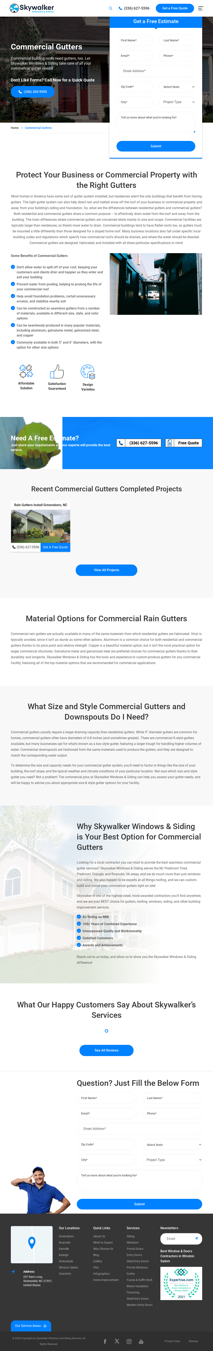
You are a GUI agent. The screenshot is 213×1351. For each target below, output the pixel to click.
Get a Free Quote (175, 8)
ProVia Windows (137, 1267)
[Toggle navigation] (200, 8)
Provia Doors (135, 1248)
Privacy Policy (172, 1341)
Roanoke (64, 1242)
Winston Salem (68, 1267)
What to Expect (103, 1242)
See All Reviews (107, 1050)
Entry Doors (134, 1255)
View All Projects (106, 570)
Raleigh (63, 1255)
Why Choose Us (103, 1248)
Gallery (97, 1261)
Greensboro (66, 1236)
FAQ (96, 1267)
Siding (131, 1236)
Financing (133, 1292)
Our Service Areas (31, 1326)
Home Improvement (106, 1280)
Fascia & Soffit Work (139, 1280)
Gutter (131, 1273)
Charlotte (65, 1273)
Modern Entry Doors (139, 1305)
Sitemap (193, 1341)
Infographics (101, 1273)
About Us (99, 1236)
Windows (133, 1242)
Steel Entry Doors (138, 1261)
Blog (96, 1255)
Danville (64, 1248)
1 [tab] (106, 1031)
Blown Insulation (137, 1286)
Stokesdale (66, 1261)
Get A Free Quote (55, 547)
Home (15, 127)
